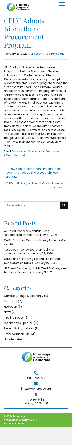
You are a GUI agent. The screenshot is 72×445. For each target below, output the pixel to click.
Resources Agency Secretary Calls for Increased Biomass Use (29, 251)
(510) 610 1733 (36, 378)
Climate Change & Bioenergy (23, 296)
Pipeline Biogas (54, 54)
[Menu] (61, 4)
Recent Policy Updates (19, 328)
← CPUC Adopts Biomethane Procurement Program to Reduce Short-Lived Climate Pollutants (32, 173)
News (7, 312)
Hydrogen (10, 307)
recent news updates (18, 323)
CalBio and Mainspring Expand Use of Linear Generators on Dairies (33, 261)
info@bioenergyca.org (36, 389)
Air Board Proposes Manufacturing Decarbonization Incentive (26, 233)
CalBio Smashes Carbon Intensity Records (32, 240)
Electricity (10, 301)
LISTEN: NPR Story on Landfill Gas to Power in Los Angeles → (36, 185)
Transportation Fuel (17, 334)
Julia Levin (36, 54)
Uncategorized (14, 339)
